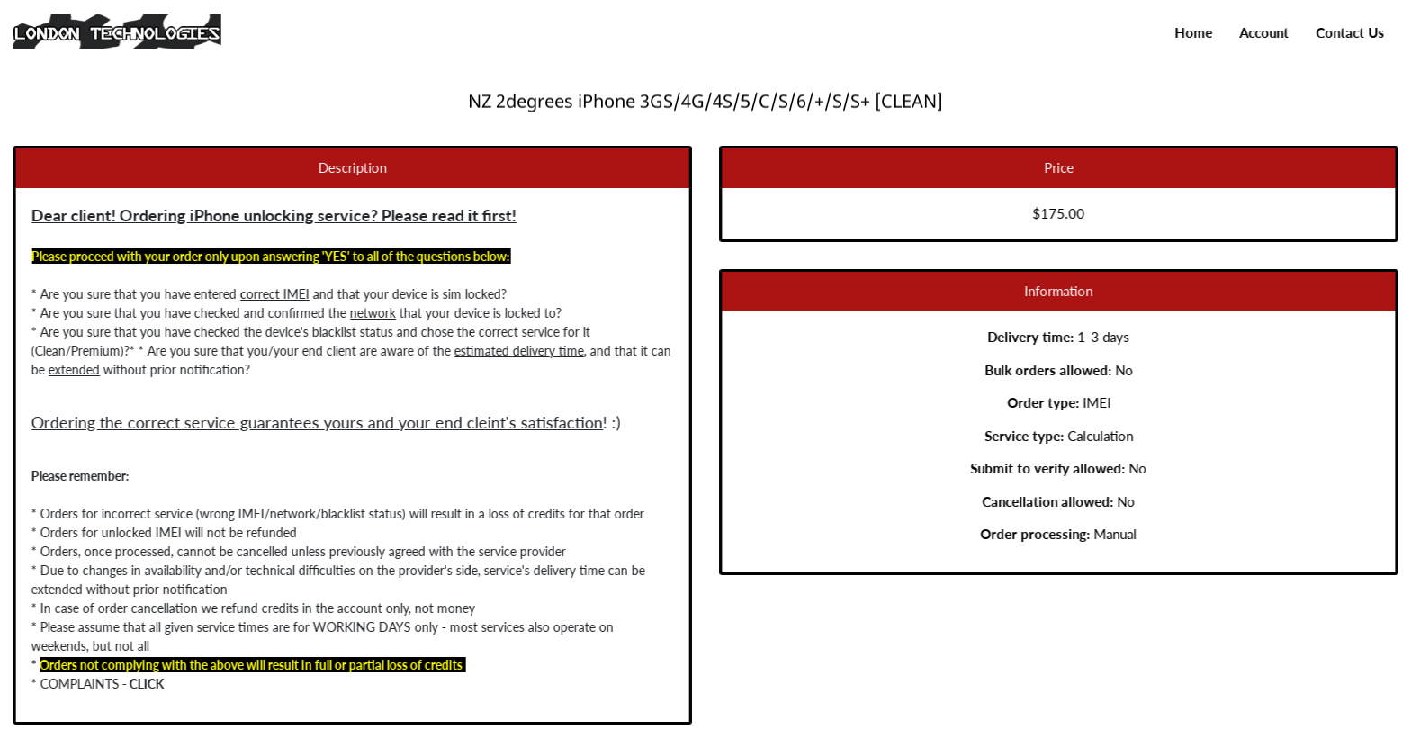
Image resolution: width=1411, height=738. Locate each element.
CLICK (140, 683)
